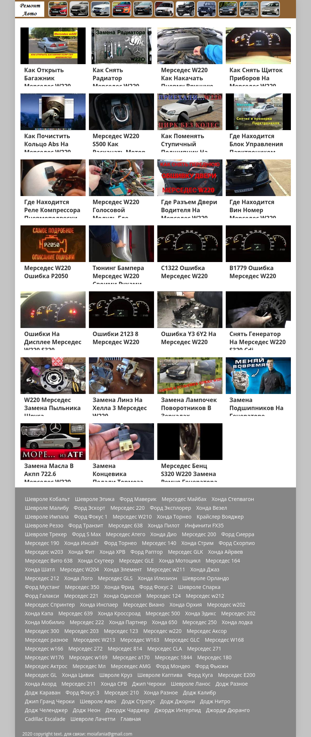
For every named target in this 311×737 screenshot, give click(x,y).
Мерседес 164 (223, 561)
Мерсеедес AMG (131, 666)
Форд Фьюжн (211, 666)
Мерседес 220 (127, 508)
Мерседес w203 (44, 552)
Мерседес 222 (87, 622)
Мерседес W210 (132, 517)
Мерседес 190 (42, 543)
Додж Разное (232, 684)
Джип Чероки (149, 684)
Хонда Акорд (40, 684)
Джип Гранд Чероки (50, 701)
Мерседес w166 (44, 649)
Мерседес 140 (159, 543)
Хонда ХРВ (112, 552)
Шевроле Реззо (44, 525)
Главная (130, 719)
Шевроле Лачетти (93, 719)
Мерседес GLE (136, 561)
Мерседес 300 (42, 631)
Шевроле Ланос (190, 684)
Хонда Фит (81, 552)
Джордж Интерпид (177, 710)
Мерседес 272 (85, 649)
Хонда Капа (39, 613)
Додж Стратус (138, 701)
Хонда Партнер (128, 622)
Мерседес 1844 (173, 657)
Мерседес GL (41, 675)
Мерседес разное (46, 640)
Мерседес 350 (82, 587)
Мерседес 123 (121, 631)
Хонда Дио (163, 534)
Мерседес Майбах (184, 499)
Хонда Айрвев (225, 552)
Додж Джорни (177, 701)
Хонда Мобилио (44, 622)
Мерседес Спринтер (50, 605)
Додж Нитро (215, 701)
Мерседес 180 (214, 657)
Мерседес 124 (163, 596)
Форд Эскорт (89, 508)
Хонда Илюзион (157, 578)
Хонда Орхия (185, 605)
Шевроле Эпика (95, 499)
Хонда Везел (211, 508)
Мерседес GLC (182, 640)
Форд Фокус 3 (82, 692)
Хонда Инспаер (99, 605)
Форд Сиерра (237, 534)
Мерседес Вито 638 (48, 561)
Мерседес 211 (78, 684)
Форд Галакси (42, 596)
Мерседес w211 (166, 569)
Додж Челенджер (46, 710)
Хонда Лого (78, 578)
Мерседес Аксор (207, 631)
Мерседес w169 (88, 657)
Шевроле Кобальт (47, 499)
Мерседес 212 (42, 578)
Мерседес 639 (76, 613)
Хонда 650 (164, 622)
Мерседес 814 (125, 649)
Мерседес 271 (204, 649)
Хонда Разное (161, 692)
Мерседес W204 (79, 569)
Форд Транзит (85, 525)
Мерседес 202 (238, 613)
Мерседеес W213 (94, 640)
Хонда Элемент (123, 569)
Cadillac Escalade (45, 719)
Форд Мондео (173, 666)
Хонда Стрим (197, 543)
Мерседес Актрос (46, 666)
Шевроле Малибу (46, 508)
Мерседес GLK (185, 552)
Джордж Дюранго (228, 710)
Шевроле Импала (47, 517)
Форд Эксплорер (170, 508)
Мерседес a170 (131, 657)
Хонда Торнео (174, 517)
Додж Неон (86, 710)
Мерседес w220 (162, 631)
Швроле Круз (116, 675)
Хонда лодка (237, 622)
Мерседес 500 (163, 613)
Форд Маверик (138, 499)
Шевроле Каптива (159, 675)
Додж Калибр (199, 692)
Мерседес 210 (121, 692)
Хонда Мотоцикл (180, 561)
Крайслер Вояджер (220, 517)
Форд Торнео (120, 543)
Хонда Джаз (204, 569)
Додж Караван (42, 692)
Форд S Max (86, 534)
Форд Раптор (147, 552)
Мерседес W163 (140, 640)
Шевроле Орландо (205, 578)
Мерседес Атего (125, 534)
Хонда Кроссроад (119, 613)
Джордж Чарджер (127, 710)
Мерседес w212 (205, 596)
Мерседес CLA (164, 649)
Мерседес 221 (81, 596)
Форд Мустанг (42, 587)
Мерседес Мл (88, 666)
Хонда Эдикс (200, 613)
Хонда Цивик (78, 675)
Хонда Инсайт (81, 543)
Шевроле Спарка (199, 587)
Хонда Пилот (164, 525)
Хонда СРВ (114, 684)
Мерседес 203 (81, 631)
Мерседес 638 (125, 525)
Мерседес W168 (224, 640)
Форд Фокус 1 (91, 517)
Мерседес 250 (199, 622)
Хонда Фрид (119, 587)
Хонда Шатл (40, 569)
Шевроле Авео (98, 701)
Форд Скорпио (237, 543)
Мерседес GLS (115, 578)
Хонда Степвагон (232, 499)
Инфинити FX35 (204, 525)
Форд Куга (200, 675)
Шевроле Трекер (46, 534)
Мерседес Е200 (236, 675)
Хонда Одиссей (122, 596)
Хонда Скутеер (96, 561)
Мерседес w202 (226, 605)
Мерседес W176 (44, 657)
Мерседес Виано (144, 605)
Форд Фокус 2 (156, 587)
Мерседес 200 (199, 534)
